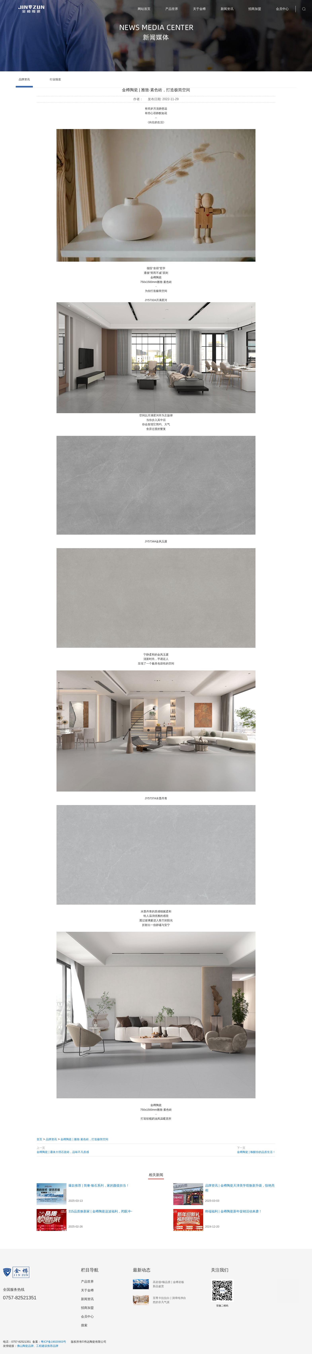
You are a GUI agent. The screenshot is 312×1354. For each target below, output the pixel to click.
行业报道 (55, 79)
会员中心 (282, 9)
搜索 (84, 1325)
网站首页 (144, 9)
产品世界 (171, 9)
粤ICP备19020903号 (53, 1341)
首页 (39, 1139)
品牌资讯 (24, 79)
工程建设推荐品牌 (47, 1345)
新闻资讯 (227, 9)
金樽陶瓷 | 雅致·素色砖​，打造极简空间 (84, 1139)
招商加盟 (254, 9)
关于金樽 (199, 9)
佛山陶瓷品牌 (25, 1345)
